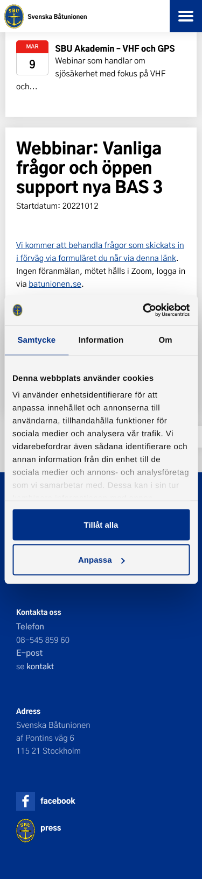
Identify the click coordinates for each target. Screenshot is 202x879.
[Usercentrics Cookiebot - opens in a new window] (144, 310)
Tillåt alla (101, 524)
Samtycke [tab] (36, 339)
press (50, 828)
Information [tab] (101, 339)
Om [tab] (165, 339)
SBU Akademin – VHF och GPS (115, 48)
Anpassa (101, 559)
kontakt (40, 666)
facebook (57, 801)
